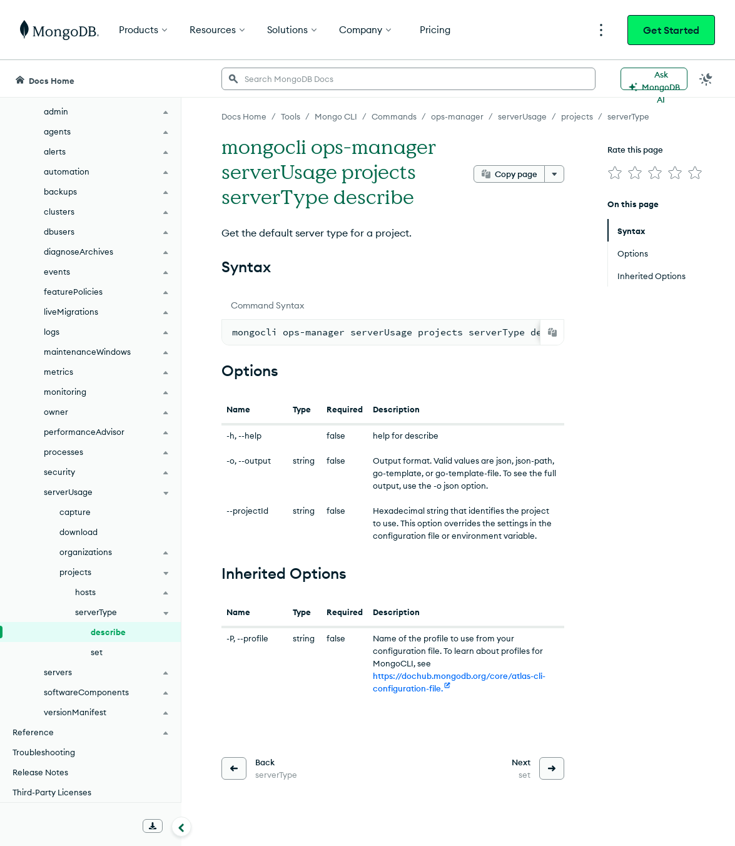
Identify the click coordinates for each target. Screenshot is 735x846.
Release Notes (40, 772)
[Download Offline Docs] (153, 826)
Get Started (671, 30)
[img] (614, 172)
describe (108, 632)
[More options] (554, 174)
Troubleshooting (44, 752)
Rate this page (635, 150)
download (78, 532)
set (97, 652)
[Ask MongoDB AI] (654, 79)
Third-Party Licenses (52, 792)
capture (75, 512)
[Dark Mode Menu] (706, 79)
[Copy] (552, 332)
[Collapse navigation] (181, 827)
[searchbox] (408, 79)
